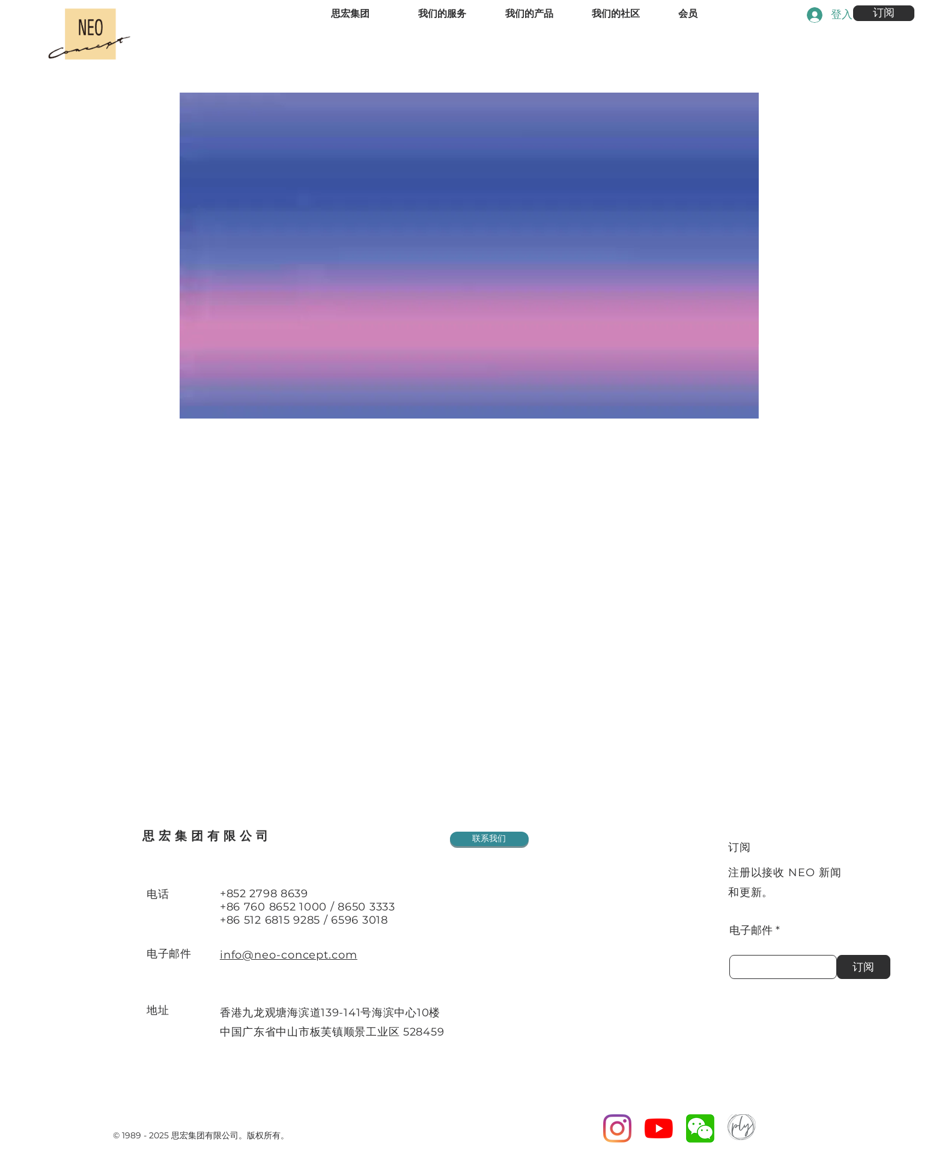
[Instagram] (617, 1128)
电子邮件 (751, 930)
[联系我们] (489, 839)
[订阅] (863, 967)
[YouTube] (659, 1128)
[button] (883, 13)
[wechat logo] (700, 1128)
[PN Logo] (742, 1128)
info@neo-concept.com (288, 955)
